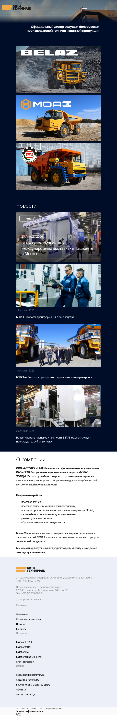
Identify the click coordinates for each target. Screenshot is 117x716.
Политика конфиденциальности (29, 711)
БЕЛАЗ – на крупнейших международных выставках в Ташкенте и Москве (57, 248)
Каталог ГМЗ (22, 651)
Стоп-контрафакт (25, 661)
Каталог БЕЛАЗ (24, 642)
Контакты (21, 629)
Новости (20, 624)
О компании (22, 614)
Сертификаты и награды (28, 619)
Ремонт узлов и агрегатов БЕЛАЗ (33, 684)
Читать (29, 218)
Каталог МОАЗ (23, 646)
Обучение (21, 689)
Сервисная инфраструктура (30, 674)
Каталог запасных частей (29, 656)
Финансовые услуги (26, 694)
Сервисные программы (27, 679)
